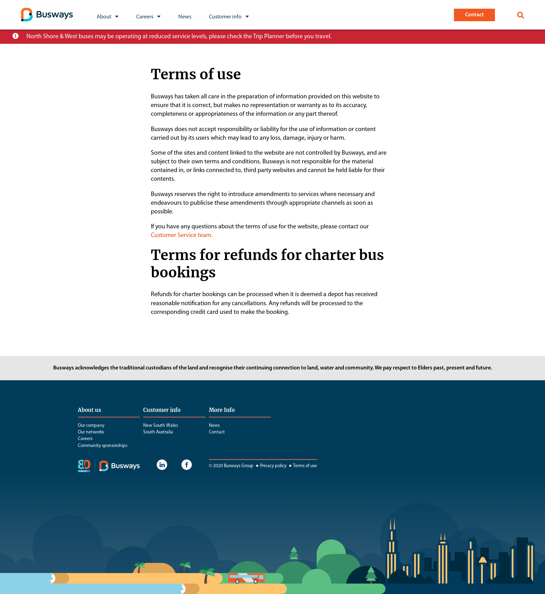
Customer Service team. (182, 235)
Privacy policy (270, 466)
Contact (217, 432)
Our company (91, 425)
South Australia (158, 432)
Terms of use (302, 466)
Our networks (91, 432)
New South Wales (160, 425)
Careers (85, 439)
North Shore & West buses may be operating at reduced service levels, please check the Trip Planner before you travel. (179, 36)
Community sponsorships (102, 446)
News (214, 425)
